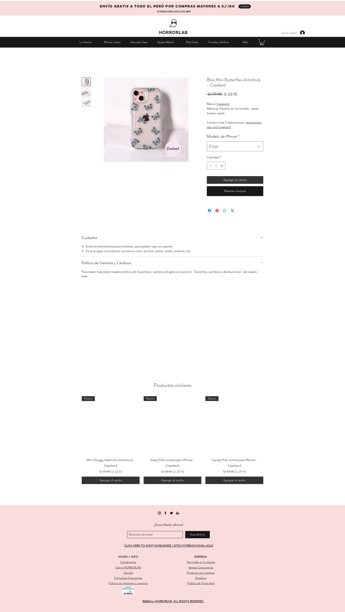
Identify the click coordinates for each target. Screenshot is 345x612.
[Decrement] (210, 165)
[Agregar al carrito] (111, 480)
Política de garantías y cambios (128, 583)
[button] (262, 42)
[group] (172, 440)
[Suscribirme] (197, 534)
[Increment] (222, 165)
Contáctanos (128, 562)
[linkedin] (178, 513)
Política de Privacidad (200, 583)
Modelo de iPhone (223, 136)
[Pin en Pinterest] (217, 210)
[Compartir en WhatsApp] (224, 210)
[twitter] (171, 513)
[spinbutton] (216, 165)
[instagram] (159, 513)
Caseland (223, 104)
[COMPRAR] (244, 6)
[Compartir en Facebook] (209, 210)
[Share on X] (232, 210)
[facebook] (165, 513)
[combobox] (235, 146)
